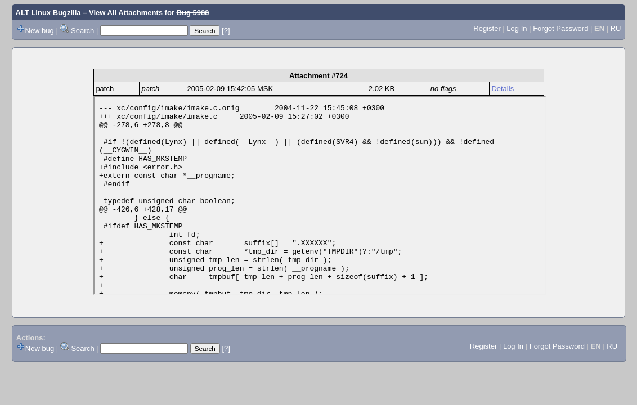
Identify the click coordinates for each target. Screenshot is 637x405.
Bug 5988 (193, 12)
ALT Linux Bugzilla (48, 12)
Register (486, 28)
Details (502, 88)
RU (616, 28)
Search (82, 30)
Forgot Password (560, 28)
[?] (226, 30)
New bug (39, 30)
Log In (516, 28)
